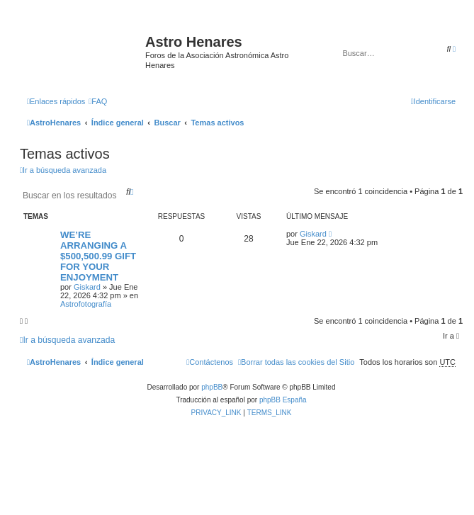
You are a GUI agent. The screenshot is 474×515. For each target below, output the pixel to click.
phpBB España (283, 400)
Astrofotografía (85, 304)
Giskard (87, 287)
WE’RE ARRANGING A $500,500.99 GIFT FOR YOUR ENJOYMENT (98, 256)
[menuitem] (98, 101)
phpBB (211, 387)
